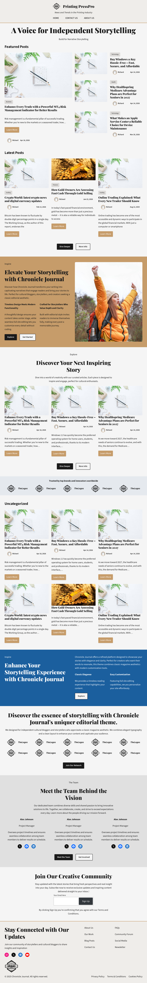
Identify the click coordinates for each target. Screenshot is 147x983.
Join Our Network (73, 765)
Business (8, 102)
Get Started (28, 337)
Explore (10, 337)
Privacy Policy (97, 976)
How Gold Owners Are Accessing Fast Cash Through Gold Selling (72, 191)
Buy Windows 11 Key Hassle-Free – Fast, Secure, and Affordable (125, 62)
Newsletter (120, 947)
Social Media (121, 940)
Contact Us (89, 947)
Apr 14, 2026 (135, 72)
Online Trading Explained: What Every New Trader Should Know (119, 199)
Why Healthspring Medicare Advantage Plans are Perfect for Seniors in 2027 (123, 92)
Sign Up (86, 901)
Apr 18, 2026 (25, 140)
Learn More (11, 129)
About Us (88, 928)
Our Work (88, 934)
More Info (83, 246)
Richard (15, 140)
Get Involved (84, 857)
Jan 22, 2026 (88, 199)
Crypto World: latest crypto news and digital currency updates (26, 199)
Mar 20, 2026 (135, 134)
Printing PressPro (78, 6)
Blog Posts (89, 940)
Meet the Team (63, 857)
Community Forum (124, 934)
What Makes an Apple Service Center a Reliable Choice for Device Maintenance (126, 123)
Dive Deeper (65, 246)
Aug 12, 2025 (135, 207)
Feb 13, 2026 (41, 207)
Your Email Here (60, 895)
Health (114, 82)
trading (8, 193)
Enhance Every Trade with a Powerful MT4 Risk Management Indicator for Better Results (35, 108)
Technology (115, 54)
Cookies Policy (135, 976)
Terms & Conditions (116, 976)
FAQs (117, 928)
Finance (55, 185)
